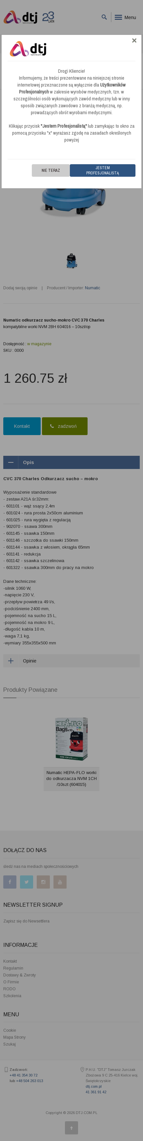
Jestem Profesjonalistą (102, 170)
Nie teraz (51, 170)
